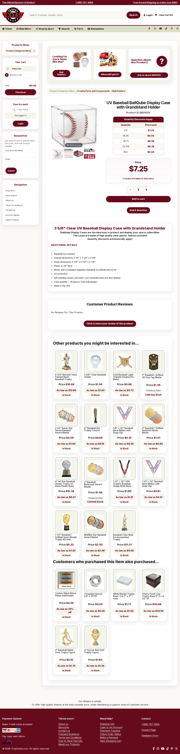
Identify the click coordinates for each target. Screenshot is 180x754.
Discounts (63, 727)
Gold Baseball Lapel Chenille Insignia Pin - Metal (124, 377)
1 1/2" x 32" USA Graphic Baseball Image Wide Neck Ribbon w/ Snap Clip (123, 483)
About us (63, 724)
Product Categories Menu (18, 51)
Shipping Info (107, 724)
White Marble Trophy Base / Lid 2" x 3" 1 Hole (124, 596)
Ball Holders (118, 91)
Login (20, 123)
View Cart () (166, 15)
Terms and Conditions (70, 737)
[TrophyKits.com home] (13, 15)
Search (133, 15)
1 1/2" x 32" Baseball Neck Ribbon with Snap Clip (152, 483)
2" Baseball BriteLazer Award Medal (93, 484)
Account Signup (12, 215)
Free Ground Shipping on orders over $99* (155, 2)
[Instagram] (158, 749)
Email (7, 159)
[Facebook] (154, 749)
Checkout (20, 92)
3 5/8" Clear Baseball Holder (95, 376)
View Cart (16, 69)
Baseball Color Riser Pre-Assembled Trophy (123, 537)
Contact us (64, 730)
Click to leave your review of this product (110, 323)
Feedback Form (149, 735)
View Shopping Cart (110, 740)
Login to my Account (111, 727)
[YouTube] (162, 749)
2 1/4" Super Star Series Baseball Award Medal (64, 430)
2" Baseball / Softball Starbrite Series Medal (152, 430)
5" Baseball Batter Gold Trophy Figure (65, 651)
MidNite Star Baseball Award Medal (95, 536)
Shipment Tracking (110, 730)
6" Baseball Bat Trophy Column (92, 429)
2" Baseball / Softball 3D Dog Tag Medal (152, 376)
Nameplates (96, 28)
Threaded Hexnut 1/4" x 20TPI (93, 595)
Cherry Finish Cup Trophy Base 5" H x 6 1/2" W (153, 596)
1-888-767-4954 (84, 2)
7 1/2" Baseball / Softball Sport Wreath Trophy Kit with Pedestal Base (66, 537)
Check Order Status (110, 734)
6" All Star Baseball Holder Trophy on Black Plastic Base (65, 483)
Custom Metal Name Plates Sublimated (65, 594)
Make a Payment (109, 737)
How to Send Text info (70, 740)
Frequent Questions (68, 734)
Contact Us (10, 210)
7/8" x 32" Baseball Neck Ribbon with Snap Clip (123, 430)
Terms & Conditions (14, 205)
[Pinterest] (172, 749)
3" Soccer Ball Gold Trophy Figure (94, 651)
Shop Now (9, 190)
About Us (9, 200)
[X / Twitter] (176, 749)
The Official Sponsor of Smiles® (18, 2)
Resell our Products (69, 744)
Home (7, 28)
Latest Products (12, 220)
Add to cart (138, 199)
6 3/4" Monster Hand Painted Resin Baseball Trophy (66, 377)
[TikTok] (167, 749)
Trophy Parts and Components (93, 91)
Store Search (11, 195)
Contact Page (148, 729)
